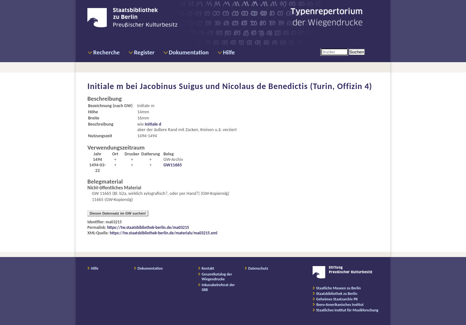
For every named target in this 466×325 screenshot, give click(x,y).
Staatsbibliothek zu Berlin (336, 293)
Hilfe (229, 52)
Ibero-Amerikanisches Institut (340, 304)
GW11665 (172, 165)
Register (144, 52)
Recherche (106, 52)
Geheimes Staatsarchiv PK (337, 299)
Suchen (357, 52)
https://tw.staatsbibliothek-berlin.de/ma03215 (148, 227)
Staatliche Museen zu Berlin (338, 288)
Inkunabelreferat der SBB (218, 287)
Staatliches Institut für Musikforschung (347, 310)
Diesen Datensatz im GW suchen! (118, 213)
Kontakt (208, 268)
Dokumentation (189, 52)
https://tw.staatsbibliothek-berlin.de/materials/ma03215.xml (163, 232)
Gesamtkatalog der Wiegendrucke (217, 276)
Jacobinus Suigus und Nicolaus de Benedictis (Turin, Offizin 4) (256, 86)
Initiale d (153, 124)
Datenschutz (258, 268)
